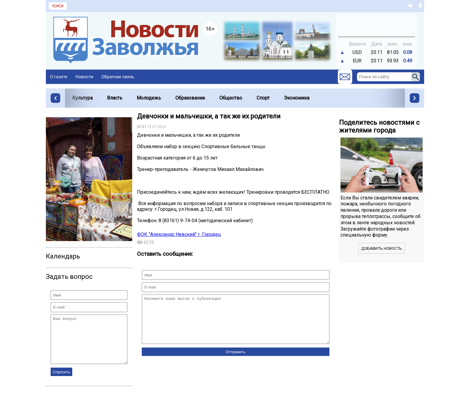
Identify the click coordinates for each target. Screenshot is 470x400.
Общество (230, 98)
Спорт (263, 98)
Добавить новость (381, 248)
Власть (114, 98)
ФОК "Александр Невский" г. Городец (179, 234)
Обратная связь (117, 76)
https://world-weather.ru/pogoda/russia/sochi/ (376, 28)
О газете (58, 76)
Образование (190, 98)
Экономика (296, 98)
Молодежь (149, 98)
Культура (82, 98)
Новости (84, 76)
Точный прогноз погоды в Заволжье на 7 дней (376, 22)
